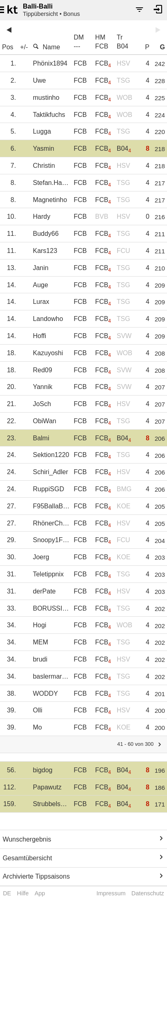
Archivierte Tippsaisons (36, 876)
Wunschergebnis (26, 839)
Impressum (110, 893)
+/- (24, 47)
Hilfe (23, 893)
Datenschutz (147, 893)
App (40, 893)
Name (46, 47)
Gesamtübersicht (27, 858)
